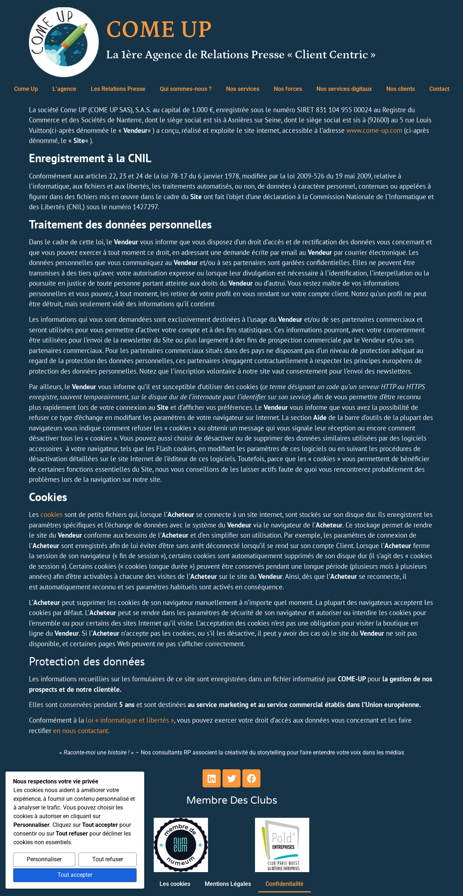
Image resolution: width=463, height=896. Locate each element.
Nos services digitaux (344, 88)
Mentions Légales (228, 883)
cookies (52, 514)
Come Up (26, 88)
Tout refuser (107, 859)
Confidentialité (284, 883)
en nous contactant (80, 730)
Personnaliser (44, 859)
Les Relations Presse (118, 88)
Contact (439, 88)
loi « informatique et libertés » (130, 720)
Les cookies (175, 883)
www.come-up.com (374, 130)
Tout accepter (75, 875)
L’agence (64, 88)
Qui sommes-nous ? (186, 88)
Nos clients (400, 88)
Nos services (242, 88)
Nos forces (288, 88)
